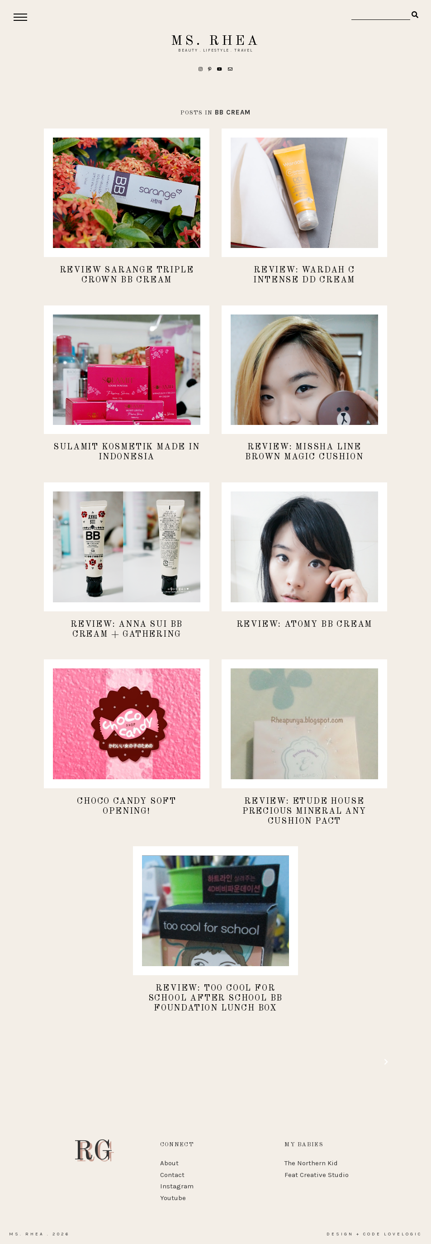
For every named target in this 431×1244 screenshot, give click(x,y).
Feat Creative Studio (316, 1175)
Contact (172, 1175)
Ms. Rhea (215, 41)
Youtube (173, 1198)
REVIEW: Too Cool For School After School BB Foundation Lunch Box (215, 998)
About (169, 1163)
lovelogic (403, 1234)
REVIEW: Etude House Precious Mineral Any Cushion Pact (304, 811)
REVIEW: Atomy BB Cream (305, 624)
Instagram (177, 1186)
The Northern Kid (311, 1163)
